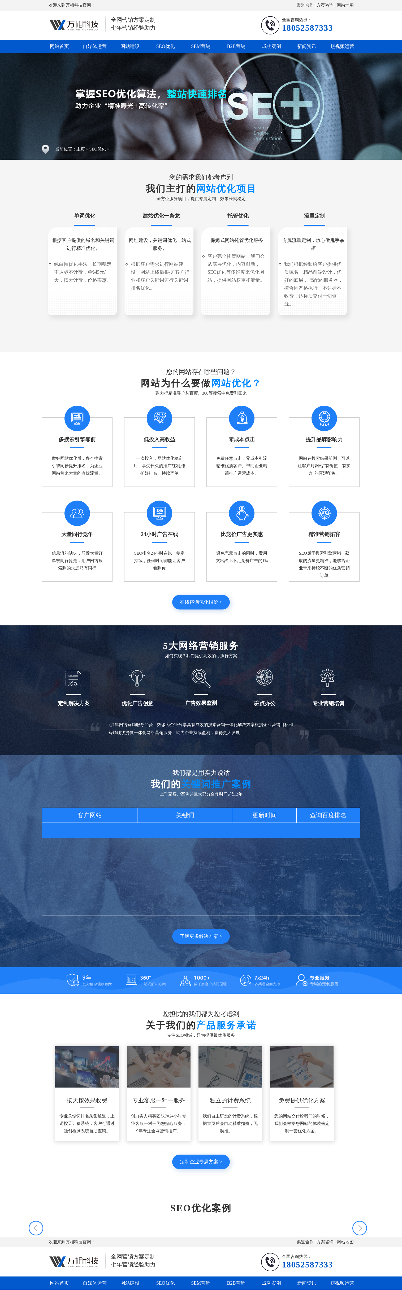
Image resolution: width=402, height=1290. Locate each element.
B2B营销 (236, 46)
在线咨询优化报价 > (201, 602)
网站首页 (59, 46)
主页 (80, 149)
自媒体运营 (95, 46)
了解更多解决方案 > (201, 936)
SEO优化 (165, 46)
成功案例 (271, 46)
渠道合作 (305, 5)
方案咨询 (325, 5)
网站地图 (345, 5)
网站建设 (130, 46)
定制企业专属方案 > (201, 1161)
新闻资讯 (306, 46)
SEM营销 (200, 46)
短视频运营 (342, 46)
